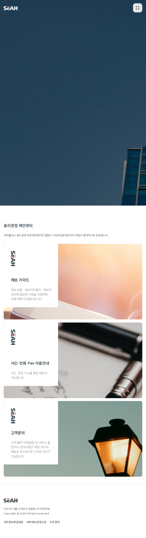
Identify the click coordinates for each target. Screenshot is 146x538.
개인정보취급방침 (13, 522)
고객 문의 (54, 522)
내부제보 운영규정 (36, 522)
